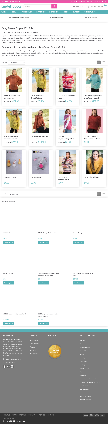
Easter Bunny (36, 177)
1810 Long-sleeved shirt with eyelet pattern (11, 137)
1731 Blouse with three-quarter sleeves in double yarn (92, 137)
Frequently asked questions (12, 359)
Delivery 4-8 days (91, 17)
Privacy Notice (8, 418)
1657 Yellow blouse (91, 177)
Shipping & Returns (85, 1)
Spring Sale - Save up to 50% (10, 1)
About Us (97, 1)
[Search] (54, 6)
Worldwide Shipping (56, 17)
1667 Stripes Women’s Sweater (66, 97)
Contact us (73, 1)
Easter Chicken (10, 177)
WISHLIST (78, 6)
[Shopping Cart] (97, 6)
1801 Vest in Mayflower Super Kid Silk (66, 137)
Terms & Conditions (46, 415)
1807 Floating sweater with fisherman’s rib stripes (93, 97)
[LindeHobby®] (11, 6)
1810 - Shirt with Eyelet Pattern (37, 97)
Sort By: (4, 62)
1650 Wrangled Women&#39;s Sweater (63, 178)
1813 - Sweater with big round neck (12, 97)
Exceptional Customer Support (20, 17)
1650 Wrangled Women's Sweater (49, 233)
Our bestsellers (9, 201)
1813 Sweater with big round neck (39, 137)
